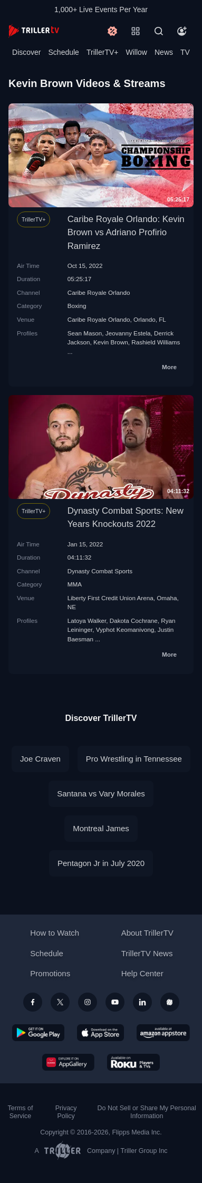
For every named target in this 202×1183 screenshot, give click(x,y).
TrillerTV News (147, 953)
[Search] (158, 31)
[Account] (182, 31)
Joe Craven (40, 758)
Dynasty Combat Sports (100, 571)
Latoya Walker (87, 620)
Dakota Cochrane (134, 620)
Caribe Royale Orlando (99, 292)
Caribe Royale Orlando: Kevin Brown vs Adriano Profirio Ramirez (126, 232)
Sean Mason (85, 333)
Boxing (77, 305)
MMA (75, 584)
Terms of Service (20, 1112)
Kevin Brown (110, 342)
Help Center (142, 973)
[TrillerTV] (33, 31)
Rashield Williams (155, 342)
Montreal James (101, 828)
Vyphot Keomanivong (125, 629)
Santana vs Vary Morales (101, 793)
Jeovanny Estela (128, 333)
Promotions (50, 973)
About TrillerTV (147, 932)
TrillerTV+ (102, 52)
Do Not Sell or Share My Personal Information (146, 1112)
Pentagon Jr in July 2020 (101, 863)
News (164, 52)
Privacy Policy (66, 1112)
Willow (136, 52)
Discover (26, 52)
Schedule (64, 52)
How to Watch (54, 932)
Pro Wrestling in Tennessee (134, 758)
